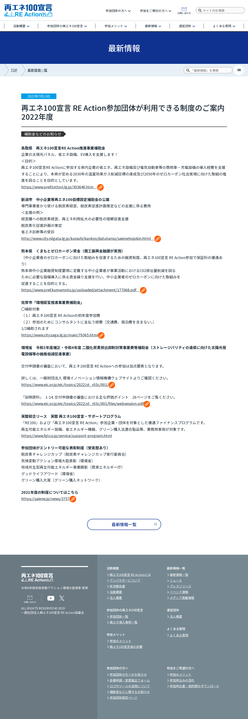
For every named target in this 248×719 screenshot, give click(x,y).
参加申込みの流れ (182, 680)
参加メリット (114, 26)
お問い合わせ (184, 12)
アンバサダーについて (125, 580)
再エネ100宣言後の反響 (126, 646)
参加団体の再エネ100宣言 (65, 26)
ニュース (176, 580)
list (239, 70)
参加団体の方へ (116, 10)
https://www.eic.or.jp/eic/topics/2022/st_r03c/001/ (68, 384)
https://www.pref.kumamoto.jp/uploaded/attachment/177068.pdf (84, 289)
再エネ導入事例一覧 (123, 622)
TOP (14, 70)
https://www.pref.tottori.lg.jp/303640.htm (62, 186)
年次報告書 (117, 586)
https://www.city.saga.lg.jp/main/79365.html (63, 334)
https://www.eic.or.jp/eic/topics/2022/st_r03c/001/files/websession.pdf (85, 403)
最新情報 (151, 26)
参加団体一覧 (119, 616)
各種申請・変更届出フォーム (130, 680)
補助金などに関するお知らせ (130, 692)
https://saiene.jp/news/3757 (48, 498)
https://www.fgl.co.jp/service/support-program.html (66, 435)
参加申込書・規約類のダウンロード (194, 686)
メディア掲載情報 (182, 597)
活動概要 (19, 26)
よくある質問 (222, 26)
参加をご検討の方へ (154, 10)
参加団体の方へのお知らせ (128, 674)
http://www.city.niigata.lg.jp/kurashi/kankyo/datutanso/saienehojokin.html (91, 238)
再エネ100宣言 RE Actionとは (130, 574)
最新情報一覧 (37, 70)
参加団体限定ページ (123, 697)
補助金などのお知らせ (42, 134)
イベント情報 (179, 592)
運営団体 (185, 26)
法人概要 (116, 597)
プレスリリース (180, 586)
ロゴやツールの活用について (130, 686)
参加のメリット (120, 641)
